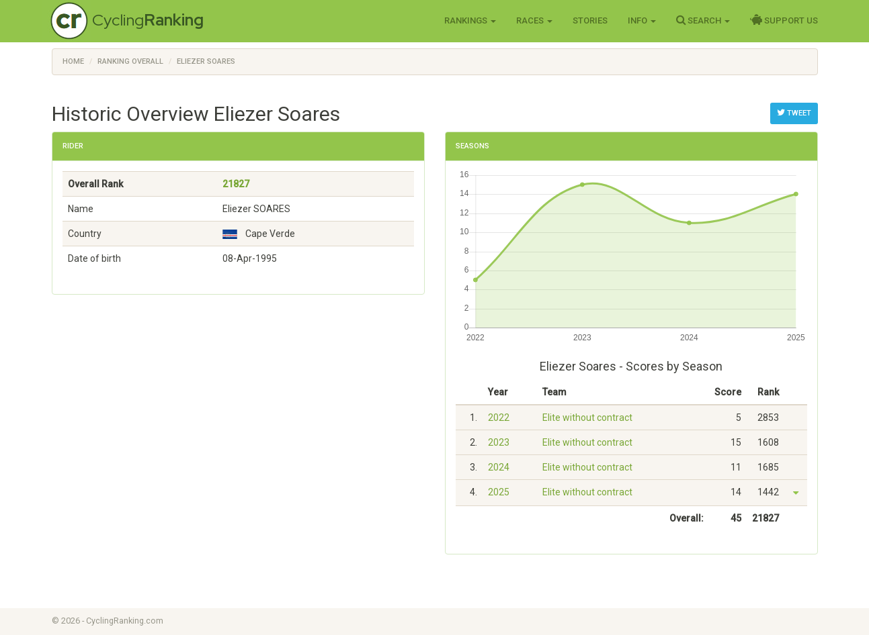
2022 (498, 417)
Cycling (148, 19)
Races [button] (534, 20)
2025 (498, 492)
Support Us (784, 20)
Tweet (794, 112)
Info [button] (642, 20)
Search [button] (703, 20)
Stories (590, 20)
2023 (498, 442)
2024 (498, 467)
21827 (235, 184)
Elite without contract (587, 417)
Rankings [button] (470, 20)
